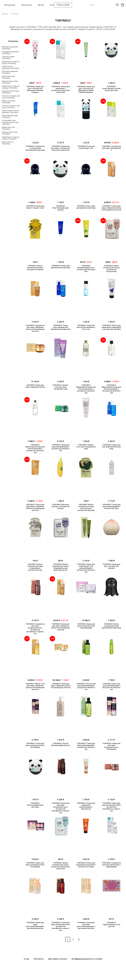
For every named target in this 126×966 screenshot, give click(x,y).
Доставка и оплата (57, 959)
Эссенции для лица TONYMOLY (9, 133)
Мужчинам (26, 5)
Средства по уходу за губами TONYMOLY (10, 138)
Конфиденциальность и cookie (87, 959)
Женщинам (9, 5)
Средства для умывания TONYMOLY (10, 67)
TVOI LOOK (63, 4)
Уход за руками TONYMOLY (8, 57)
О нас (26, 959)
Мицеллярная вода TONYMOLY (10, 116)
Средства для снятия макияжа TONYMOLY (10, 111)
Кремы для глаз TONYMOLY (8, 128)
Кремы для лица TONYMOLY (8, 102)
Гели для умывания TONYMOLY (10, 72)
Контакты (39, 959)
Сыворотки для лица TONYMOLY (10, 92)
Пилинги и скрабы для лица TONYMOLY (11, 97)
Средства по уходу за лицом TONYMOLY (10, 62)
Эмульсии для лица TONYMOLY (10, 82)
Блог (52, 5)
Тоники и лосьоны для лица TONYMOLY (11, 107)
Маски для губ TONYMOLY (7, 143)
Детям (41, 5)
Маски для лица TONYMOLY (8, 77)
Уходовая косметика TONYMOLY (10, 53)
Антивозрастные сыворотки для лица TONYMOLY (10, 122)
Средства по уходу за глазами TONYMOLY (10, 87)
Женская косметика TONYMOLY (10, 48)
